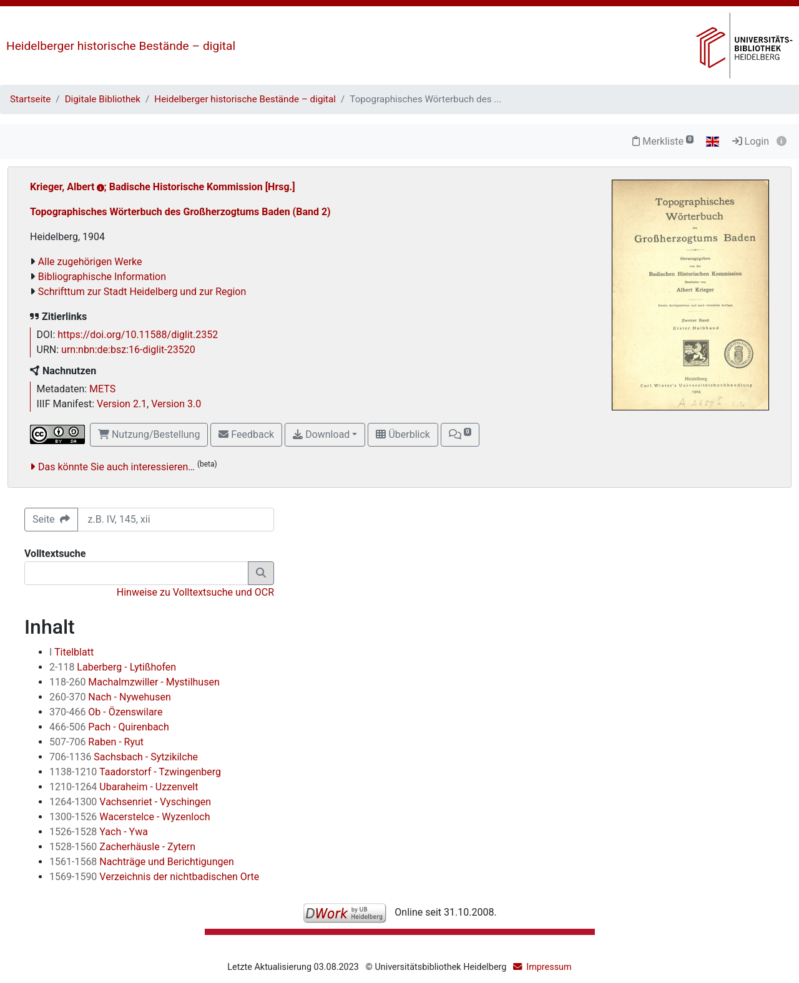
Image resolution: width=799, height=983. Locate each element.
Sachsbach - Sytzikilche (123, 757)
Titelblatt (71, 652)
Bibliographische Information (102, 277)
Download (321, 434)
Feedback (246, 434)
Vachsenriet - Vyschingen (130, 802)
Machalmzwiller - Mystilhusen (134, 682)
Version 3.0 (176, 404)
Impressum (548, 967)
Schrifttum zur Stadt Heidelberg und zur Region (142, 292)
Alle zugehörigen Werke (90, 262)
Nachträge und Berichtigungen (141, 862)
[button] (460, 435)
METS (102, 389)
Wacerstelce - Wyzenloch (129, 817)
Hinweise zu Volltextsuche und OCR (195, 592)
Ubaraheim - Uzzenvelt (123, 787)
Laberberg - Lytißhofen (112, 667)
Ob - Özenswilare (105, 712)
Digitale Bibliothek (102, 99)
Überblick (402, 434)
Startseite (30, 99)
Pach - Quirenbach (109, 727)
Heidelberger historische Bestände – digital (120, 46)
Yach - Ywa (98, 832)
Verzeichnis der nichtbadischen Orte (154, 877)
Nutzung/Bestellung (149, 434)
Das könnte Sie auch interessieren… (116, 467)
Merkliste (663, 141)
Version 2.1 (122, 404)
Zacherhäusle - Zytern (122, 847)
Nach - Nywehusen (110, 697)
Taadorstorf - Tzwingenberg (135, 772)
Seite (51, 519)
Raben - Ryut (96, 742)
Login (750, 141)
